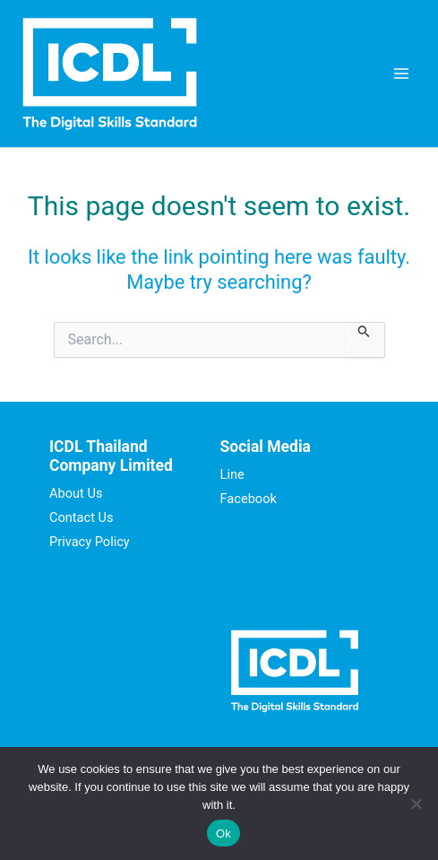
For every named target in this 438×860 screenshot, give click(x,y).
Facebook (248, 499)
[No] (416, 803)
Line (232, 474)
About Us (75, 493)
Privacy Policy (89, 542)
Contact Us (81, 517)
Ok (223, 833)
